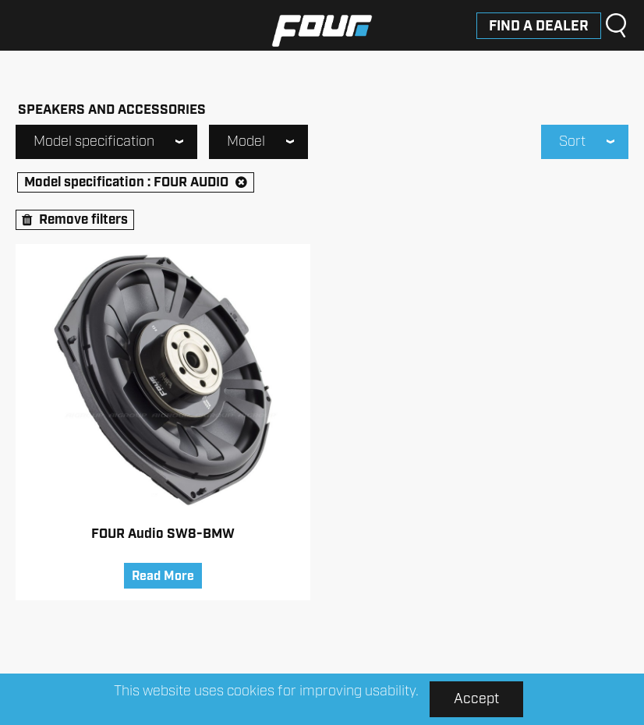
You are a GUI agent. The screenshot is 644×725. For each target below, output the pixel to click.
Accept (476, 699)
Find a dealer (539, 26)
